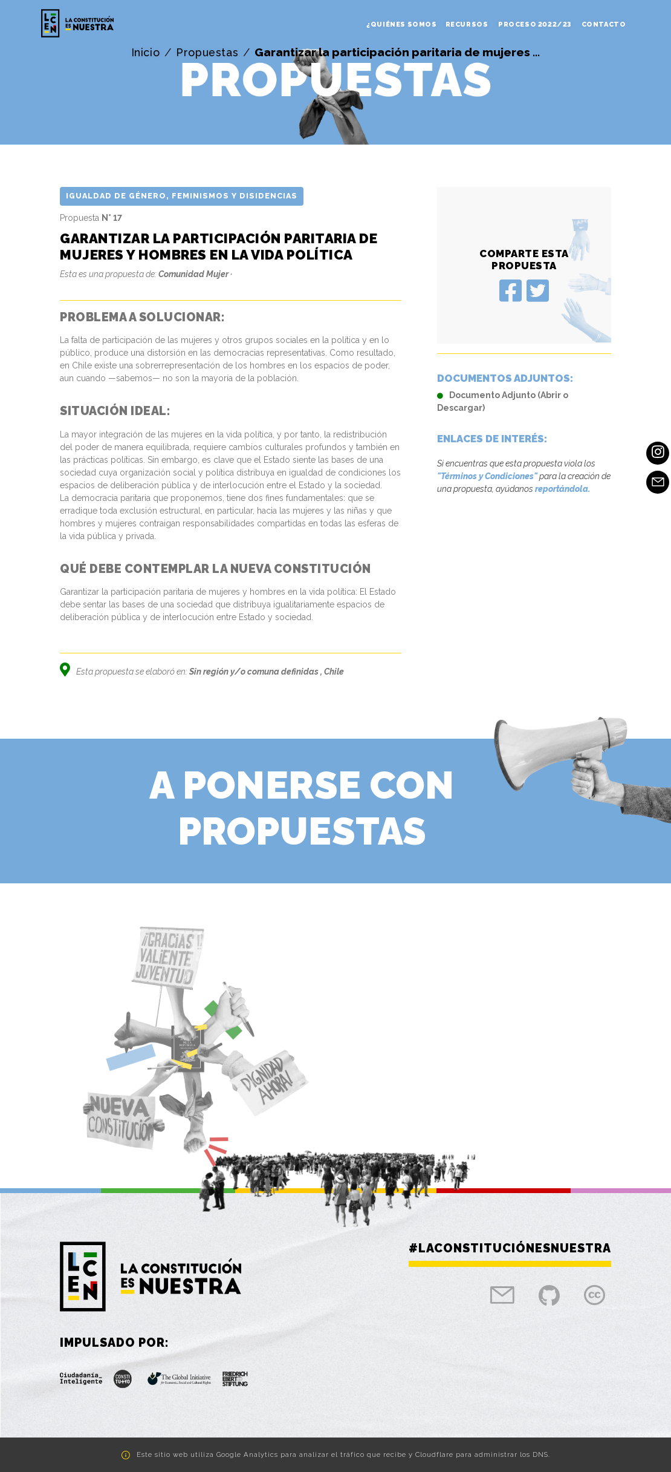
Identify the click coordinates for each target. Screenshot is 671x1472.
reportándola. (562, 489)
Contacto (604, 24)
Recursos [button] (468, 24)
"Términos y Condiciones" (487, 476)
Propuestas (207, 52)
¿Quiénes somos (401, 24)
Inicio (145, 52)
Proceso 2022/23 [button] (535, 24)
